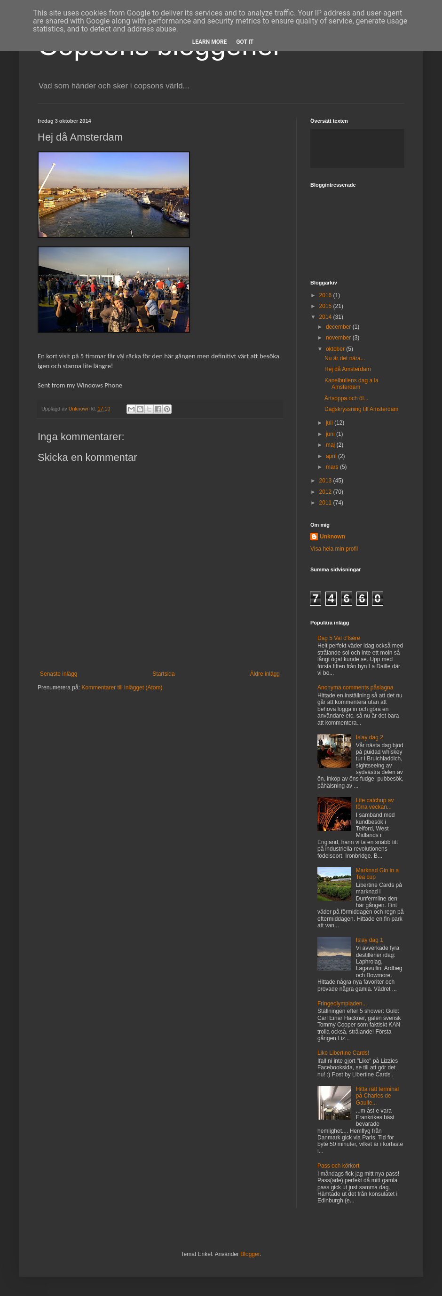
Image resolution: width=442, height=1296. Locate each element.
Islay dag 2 (369, 737)
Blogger (250, 1254)
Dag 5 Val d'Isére (338, 638)
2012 (326, 492)
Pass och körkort (338, 1165)
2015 (326, 306)
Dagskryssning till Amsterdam (361, 409)
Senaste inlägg (58, 674)
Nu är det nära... (344, 358)
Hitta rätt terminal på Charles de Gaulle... (377, 1096)
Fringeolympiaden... (342, 1003)
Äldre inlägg (265, 674)
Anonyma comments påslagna (355, 687)
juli (330, 422)
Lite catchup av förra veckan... (375, 803)
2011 (326, 502)
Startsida (163, 674)
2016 (326, 295)
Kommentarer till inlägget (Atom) (121, 687)
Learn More (209, 42)
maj (331, 445)
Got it (244, 42)
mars (333, 467)
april (332, 456)
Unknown (80, 408)
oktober (336, 349)
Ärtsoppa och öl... (346, 398)
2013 (326, 480)
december (339, 327)
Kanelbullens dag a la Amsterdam (351, 383)
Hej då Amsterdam (347, 369)
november (339, 337)
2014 (326, 317)
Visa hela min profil (334, 548)
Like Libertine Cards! (343, 1053)
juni (331, 434)
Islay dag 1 (369, 940)
